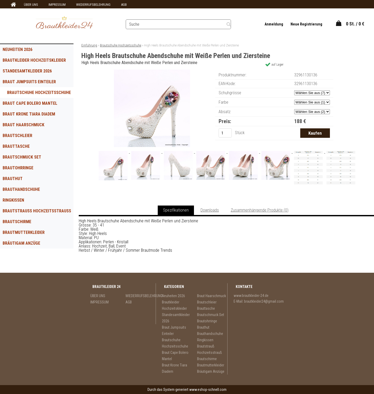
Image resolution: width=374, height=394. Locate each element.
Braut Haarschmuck (23, 124)
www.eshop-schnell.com (207, 389)
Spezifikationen (176, 210)
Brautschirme (17, 221)
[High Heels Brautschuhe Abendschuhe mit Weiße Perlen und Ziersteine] (152, 71)
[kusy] (225, 133)
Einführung (89, 45)
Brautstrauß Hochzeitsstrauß (37, 210)
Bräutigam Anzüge (21, 243)
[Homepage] (12, 5)
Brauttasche (16, 146)
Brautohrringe (18, 167)
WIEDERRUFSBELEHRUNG (93, 5)
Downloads (210, 210)
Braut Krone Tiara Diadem (29, 114)
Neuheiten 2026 (17, 49)
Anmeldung (274, 24)
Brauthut (13, 178)
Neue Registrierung (306, 24)
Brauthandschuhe (21, 189)
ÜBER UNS (31, 5)
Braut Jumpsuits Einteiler (29, 81)
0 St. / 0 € (355, 24)
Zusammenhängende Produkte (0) (259, 210)
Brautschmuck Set (22, 157)
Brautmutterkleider (24, 232)
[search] (232, 24)
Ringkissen (13, 200)
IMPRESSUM (57, 5)
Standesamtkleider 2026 (27, 71)
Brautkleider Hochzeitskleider (34, 60)
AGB (124, 5)
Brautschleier (17, 135)
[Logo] (64, 23)
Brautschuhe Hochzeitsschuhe (39, 92)
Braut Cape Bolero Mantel (30, 103)
